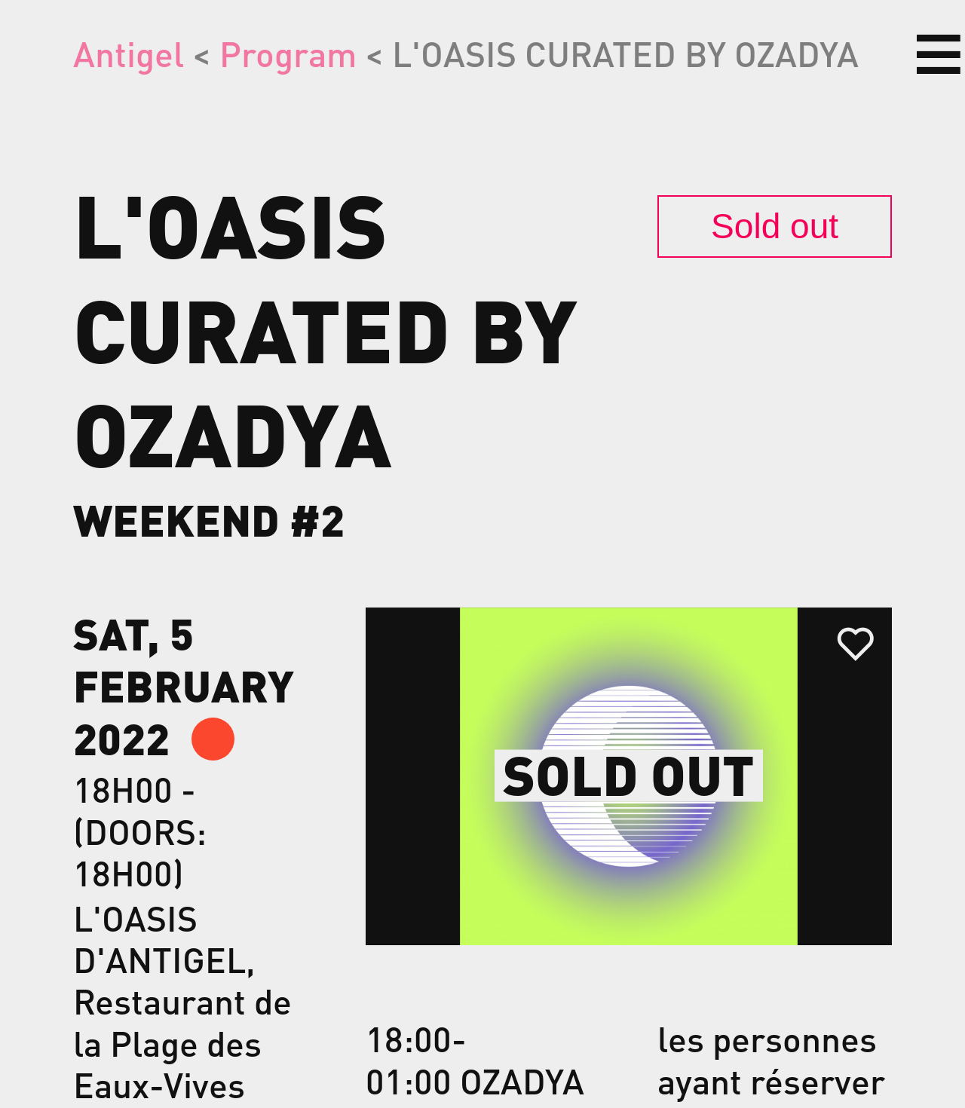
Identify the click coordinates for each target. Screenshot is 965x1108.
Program (288, 53)
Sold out (774, 226)
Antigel (128, 53)
